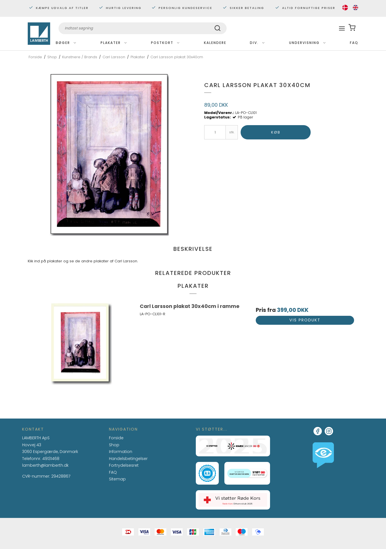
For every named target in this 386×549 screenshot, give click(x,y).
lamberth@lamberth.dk (45, 465)
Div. (257, 43)
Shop (114, 445)
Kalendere (215, 43)
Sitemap (117, 479)
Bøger (66, 43)
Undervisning (307, 43)
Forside (116, 438)
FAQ (354, 43)
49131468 (50, 458)
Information (120, 451)
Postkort (165, 43)
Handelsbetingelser (128, 458)
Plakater (114, 43)
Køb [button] (275, 132)
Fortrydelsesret (124, 465)
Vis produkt (304, 320)
